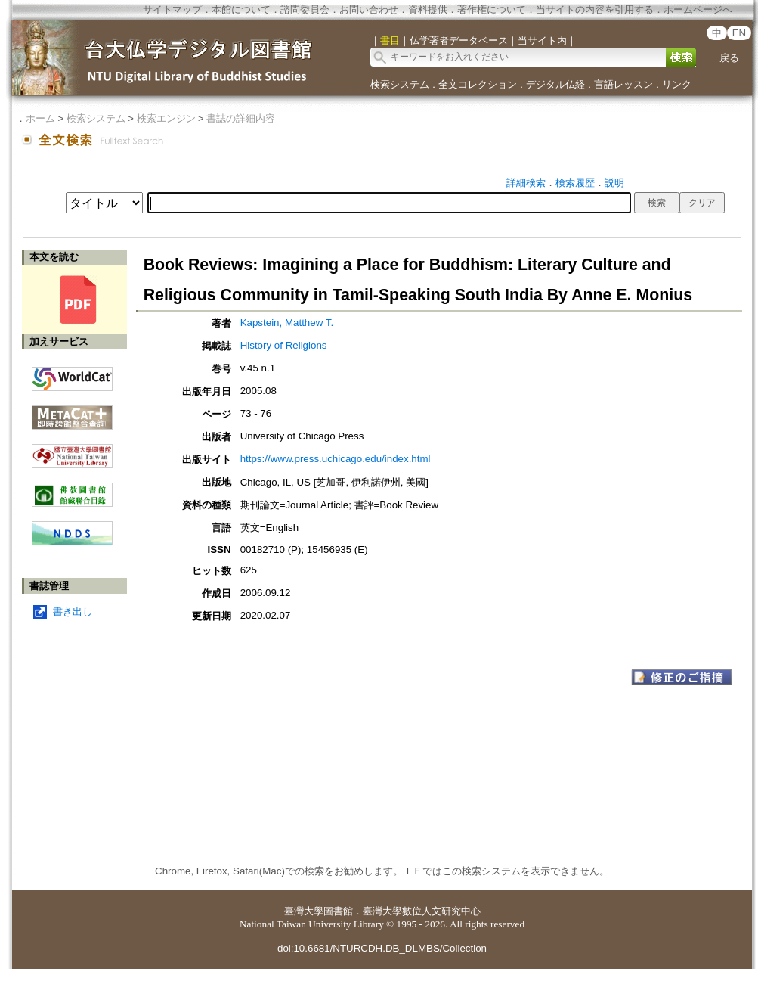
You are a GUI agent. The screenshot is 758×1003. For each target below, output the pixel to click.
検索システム (399, 84)
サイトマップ (172, 9)
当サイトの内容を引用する (595, 9)
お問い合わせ (368, 9)
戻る (729, 58)
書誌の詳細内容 (240, 118)
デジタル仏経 (555, 84)
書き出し (72, 611)
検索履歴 (575, 182)
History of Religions (283, 345)
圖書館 (338, 911)
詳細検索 (526, 182)
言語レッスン (623, 84)
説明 (614, 182)
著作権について (491, 9)
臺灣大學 (303, 911)
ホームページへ (698, 9)
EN (739, 33)
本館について (241, 9)
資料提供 (427, 9)
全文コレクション (477, 84)
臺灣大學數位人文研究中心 (422, 911)
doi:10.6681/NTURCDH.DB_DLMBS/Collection (382, 948)
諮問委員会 (304, 9)
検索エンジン (166, 118)
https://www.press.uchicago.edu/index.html (335, 458)
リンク (676, 84)
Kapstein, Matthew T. (286, 322)
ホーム (40, 118)
